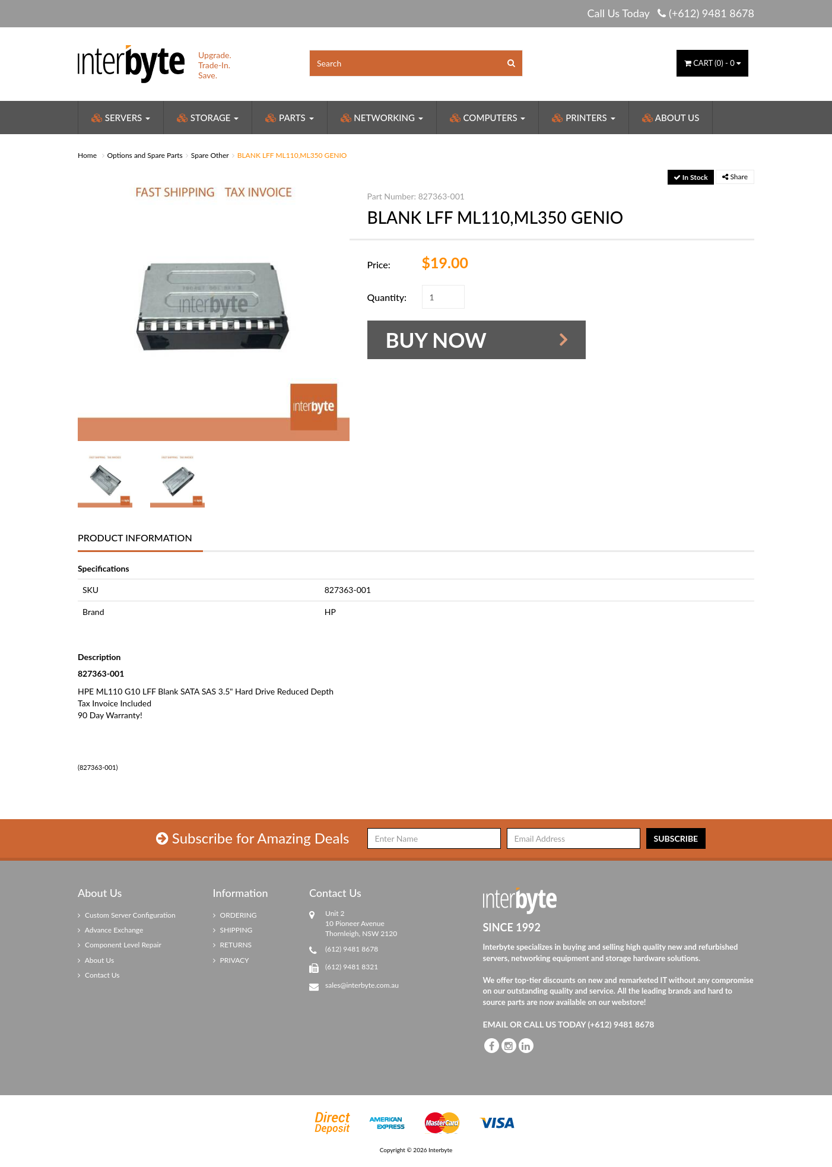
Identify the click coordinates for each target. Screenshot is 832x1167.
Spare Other (210, 155)
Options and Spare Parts (145, 155)
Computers (488, 117)
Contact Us (99, 975)
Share (735, 176)
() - (712, 63)
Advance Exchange (110, 929)
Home (87, 155)
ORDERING (235, 915)
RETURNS (232, 944)
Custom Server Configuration (127, 915)
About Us (671, 117)
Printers (583, 117)
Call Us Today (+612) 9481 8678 (670, 13)
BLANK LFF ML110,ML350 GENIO (292, 155)
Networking (382, 117)
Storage (208, 117)
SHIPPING (233, 929)
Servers (120, 117)
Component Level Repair (119, 944)
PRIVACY (231, 960)
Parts (289, 117)
